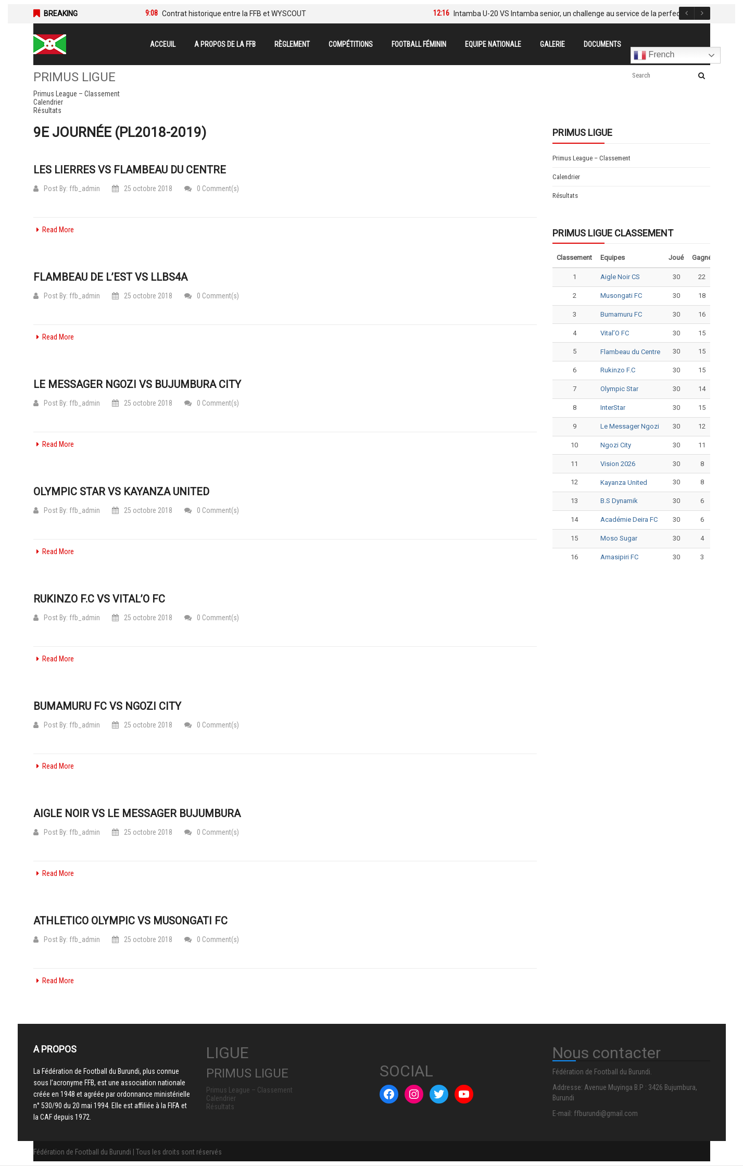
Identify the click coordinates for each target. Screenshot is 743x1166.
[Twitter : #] (439, 1094)
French (654, 55)
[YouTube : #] (464, 1094)
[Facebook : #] (389, 1094)
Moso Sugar (618, 538)
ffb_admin (84, 188)
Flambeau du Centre (630, 352)
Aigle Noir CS (620, 277)
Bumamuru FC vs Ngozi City (107, 706)
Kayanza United (623, 482)
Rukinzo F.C (617, 370)
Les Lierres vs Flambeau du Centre (129, 170)
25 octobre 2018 (142, 188)
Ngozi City (615, 445)
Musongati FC (621, 295)
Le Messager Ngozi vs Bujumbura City (137, 384)
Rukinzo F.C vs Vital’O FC (99, 599)
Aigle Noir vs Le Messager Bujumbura (137, 813)
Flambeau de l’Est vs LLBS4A (110, 277)
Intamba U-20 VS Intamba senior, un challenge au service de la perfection (573, 13)
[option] (274, 13)
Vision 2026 (617, 464)
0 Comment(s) (211, 188)
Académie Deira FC (629, 519)
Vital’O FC (614, 333)
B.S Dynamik (619, 501)
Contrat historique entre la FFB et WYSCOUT (234, 13)
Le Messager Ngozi (629, 426)
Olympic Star (619, 389)
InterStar (612, 407)
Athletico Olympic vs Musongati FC (130, 920)
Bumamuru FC (621, 314)
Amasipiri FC (619, 557)
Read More (53, 229)
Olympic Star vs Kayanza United (121, 491)
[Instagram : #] (414, 1094)
